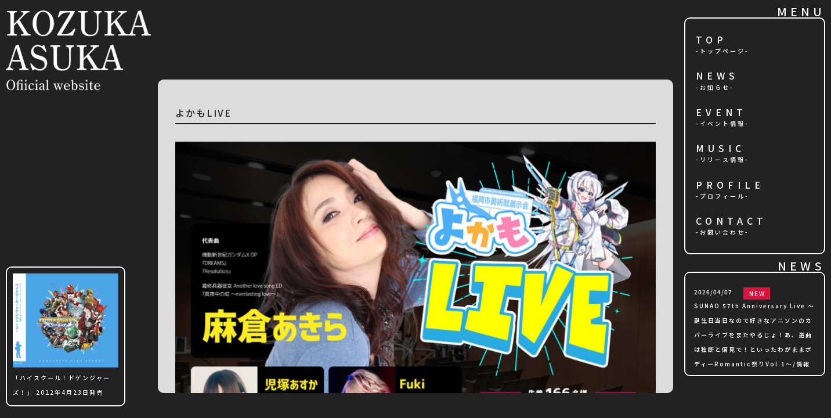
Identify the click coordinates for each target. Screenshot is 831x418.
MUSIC (720, 149)
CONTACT (731, 221)
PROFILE (730, 185)
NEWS (717, 76)
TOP (711, 40)
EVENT (721, 113)
